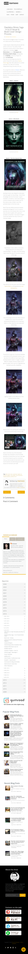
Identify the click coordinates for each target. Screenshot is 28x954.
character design (6, 475)
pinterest (10, 947)
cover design (12, 475)
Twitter (8, 947)
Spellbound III (7, 656)
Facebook (5, 947)
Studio (12, 14)
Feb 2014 (6, 675)
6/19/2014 (14, 37)
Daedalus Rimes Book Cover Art (11, 646)
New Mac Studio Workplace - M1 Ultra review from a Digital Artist (18, 842)
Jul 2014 (6, 627)
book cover (10, 474)
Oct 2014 (6, 621)
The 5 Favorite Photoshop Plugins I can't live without (16, 753)
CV (11, 570)
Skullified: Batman (8, 648)
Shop (17, 14)
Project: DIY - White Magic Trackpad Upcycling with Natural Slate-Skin (17, 853)
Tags (12, 539)
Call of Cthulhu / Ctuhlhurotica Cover (12, 658)
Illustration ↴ (10, 12)
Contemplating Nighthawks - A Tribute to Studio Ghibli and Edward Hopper (18, 819)
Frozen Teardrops (8, 654)
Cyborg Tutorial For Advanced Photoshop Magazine (13, 640)
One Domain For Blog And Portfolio (12, 662)
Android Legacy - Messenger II (10, 652)
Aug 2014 (6, 625)
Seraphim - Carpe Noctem (10, 660)
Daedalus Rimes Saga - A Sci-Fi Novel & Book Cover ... (14, 635)
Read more (19, 791)
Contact (21, 14)
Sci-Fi (15, 476)
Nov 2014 (6, 618)
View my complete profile (10, 572)
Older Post (21, 492)
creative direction (6, 476)
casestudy (15, 474)
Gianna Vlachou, (8, 286)
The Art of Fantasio (15, 942)
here (17, 112)
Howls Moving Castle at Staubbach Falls (12, 644)
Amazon (17, 70)
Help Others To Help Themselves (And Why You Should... (14, 632)
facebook (23, 487)
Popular (20, 539)
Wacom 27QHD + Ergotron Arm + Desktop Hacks (16, 724)
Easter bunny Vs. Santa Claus (10, 663)
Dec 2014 (6, 616)
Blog (8, 14)
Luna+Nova (10, 9)
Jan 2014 (6, 677)
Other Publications (8, 665)
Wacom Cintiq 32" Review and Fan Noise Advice (16, 770)
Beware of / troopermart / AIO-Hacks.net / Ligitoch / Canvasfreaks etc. (16, 744)
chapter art (19, 474)
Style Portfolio (18, 9)
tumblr (15, 947)
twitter (18, 487)
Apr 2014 (6, 670)
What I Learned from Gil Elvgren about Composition (16, 761)
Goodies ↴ (18, 12)
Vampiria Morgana (8, 643)
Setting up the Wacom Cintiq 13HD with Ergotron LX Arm (16, 716)
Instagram (13, 947)
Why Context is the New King (17, 786)
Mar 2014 (6, 672)
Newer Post (7, 492)
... (4, 862)
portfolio (12, 476)
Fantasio (8, 37)
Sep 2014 (6, 623)
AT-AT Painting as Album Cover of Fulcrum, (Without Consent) (18, 831)
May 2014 (6, 668)
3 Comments (13, 847)
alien (7, 474)
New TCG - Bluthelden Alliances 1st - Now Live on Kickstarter (17, 798)
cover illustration (19, 475)
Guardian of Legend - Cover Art (11, 650)
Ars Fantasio (12, 561)
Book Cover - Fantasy (8, 638)
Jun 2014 (6, 630)
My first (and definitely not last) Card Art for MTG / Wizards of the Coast (18, 809)
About (5, 538)
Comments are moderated (10, 535)
